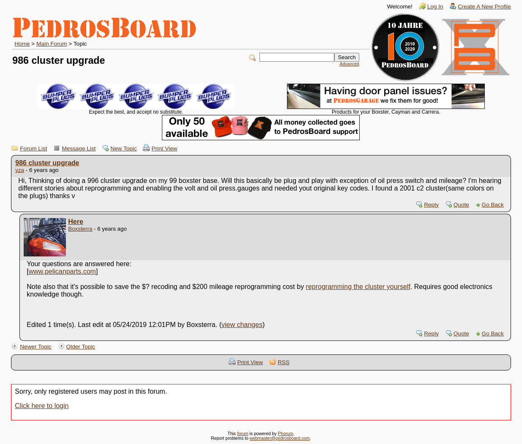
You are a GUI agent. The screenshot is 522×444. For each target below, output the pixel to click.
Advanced (349, 64)
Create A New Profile (484, 6)
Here (75, 221)
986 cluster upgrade (47, 162)
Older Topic (81, 346)
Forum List (33, 148)
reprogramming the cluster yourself (358, 286)
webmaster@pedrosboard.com (280, 438)
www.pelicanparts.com (62, 271)
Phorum (285, 433)
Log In (435, 6)
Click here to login (41, 405)
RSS (284, 362)
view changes (241, 324)
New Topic (123, 148)
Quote (461, 205)
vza (19, 170)
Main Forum (51, 44)
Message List (79, 148)
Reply (431, 205)
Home (22, 44)
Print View (164, 148)
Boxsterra (80, 229)
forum (243, 433)
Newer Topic (36, 346)
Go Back (493, 205)
